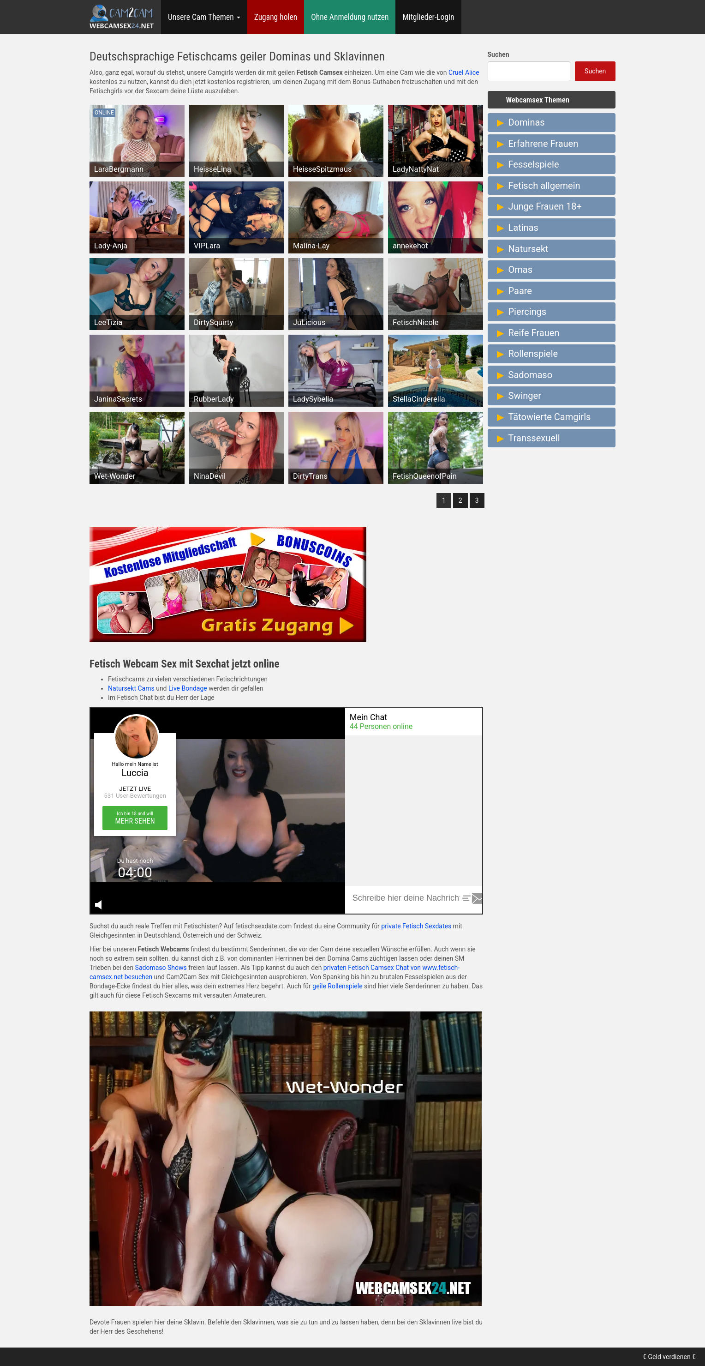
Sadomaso (530, 374)
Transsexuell (534, 438)
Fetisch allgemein (544, 185)
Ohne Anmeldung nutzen (349, 17)
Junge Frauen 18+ (545, 206)
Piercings (527, 311)
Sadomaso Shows (161, 967)
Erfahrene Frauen (543, 143)
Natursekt (528, 248)
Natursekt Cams (131, 688)
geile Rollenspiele (337, 986)
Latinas (523, 227)
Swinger (524, 395)
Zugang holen (276, 17)
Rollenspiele (533, 353)
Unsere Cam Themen (204, 17)
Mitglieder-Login (428, 17)
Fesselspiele (533, 164)
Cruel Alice (463, 72)
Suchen (498, 54)
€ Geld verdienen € (669, 1356)
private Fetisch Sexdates (416, 926)
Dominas (526, 122)
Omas (520, 269)
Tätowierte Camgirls (549, 416)
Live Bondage (187, 688)
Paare (520, 290)
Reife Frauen (534, 332)
